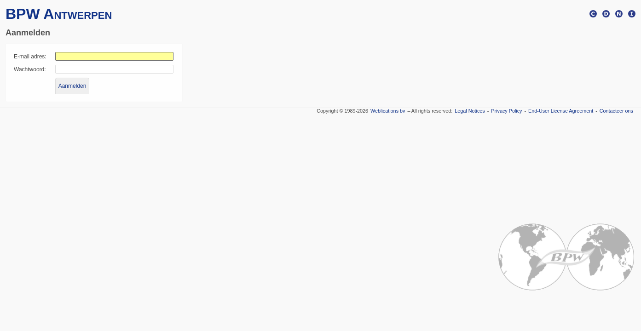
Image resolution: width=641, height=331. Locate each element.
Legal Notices (470, 111)
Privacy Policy (506, 111)
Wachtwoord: (30, 69)
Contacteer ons (616, 111)
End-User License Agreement (560, 111)
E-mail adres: (30, 56)
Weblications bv (387, 111)
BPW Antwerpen (59, 14)
